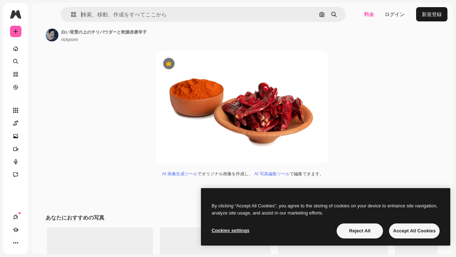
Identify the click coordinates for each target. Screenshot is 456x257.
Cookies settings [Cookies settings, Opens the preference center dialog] (230, 230)
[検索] (43, 61)
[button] (110, 14)
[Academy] (28, 242)
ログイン (395, 14)
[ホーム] (43, 48)
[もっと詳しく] (43, 87)
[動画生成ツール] (43, 149)
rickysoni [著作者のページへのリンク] (123, 39)
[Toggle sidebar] (70, 14)
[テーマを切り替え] (41, 242)
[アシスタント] (43, 174)
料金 (369, 14)
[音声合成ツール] (43, 161)
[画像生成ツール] (43, 136)
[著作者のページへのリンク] (106, 35)
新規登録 (432, 14)
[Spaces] (43, 123)
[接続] (15, 242)
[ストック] (43, 74)
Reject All (359, 230)
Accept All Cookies (414, 230)
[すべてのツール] (43, 110)
